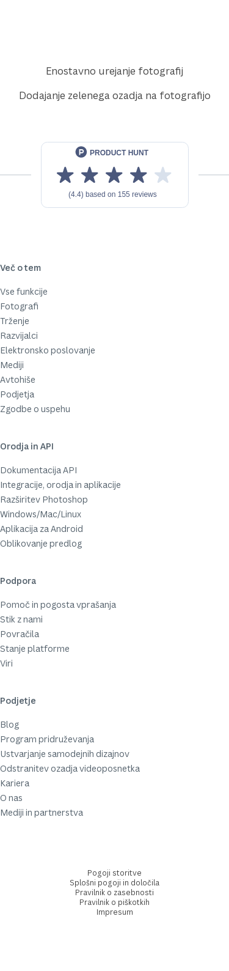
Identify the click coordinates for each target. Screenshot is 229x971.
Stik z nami (21, 619)
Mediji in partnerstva (41, 812)
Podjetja (17, 394)
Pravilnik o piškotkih (114, 902)
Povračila (19, 634)
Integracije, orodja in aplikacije (60, 484)
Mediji (12, 365)
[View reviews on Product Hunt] (115, 175)
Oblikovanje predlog (41, 543)
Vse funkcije (24, 291)
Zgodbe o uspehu (35, 409)
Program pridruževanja (47, 739)
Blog (9, 724)
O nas (11, 797)
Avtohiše (17, 379)
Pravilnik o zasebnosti (114, 892)
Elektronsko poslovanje (47, 350)
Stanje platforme (35, 648)
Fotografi (19, 306)
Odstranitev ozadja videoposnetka (70, 768)
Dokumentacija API (38, 470)
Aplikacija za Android (41, 528)
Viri (6, 663)
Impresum (114, 912)
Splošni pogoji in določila (114, 882)
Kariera (14, 783)
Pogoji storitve (114, 873)
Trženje (14, 321)
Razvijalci (19, 335)
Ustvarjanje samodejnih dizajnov (64, 753)
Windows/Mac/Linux (40, 514)
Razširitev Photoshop (44, 499)
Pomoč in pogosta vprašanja (58, 604)
